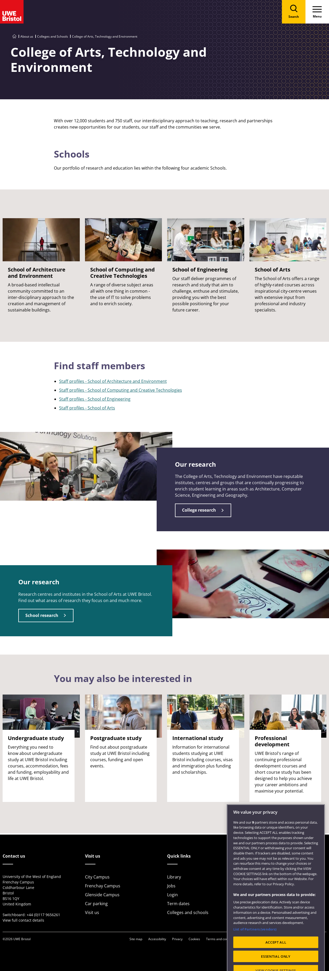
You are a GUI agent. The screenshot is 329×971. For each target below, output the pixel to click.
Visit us (92, 912)
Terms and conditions (221, 939)
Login (172, 895)
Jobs (171, 886)
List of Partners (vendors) (254, 944)
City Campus (97, 877)
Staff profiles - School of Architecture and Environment (113, 381)
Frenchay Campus (102, 886)
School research (41, 615)
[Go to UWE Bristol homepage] (14, 36)
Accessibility (157, 939)
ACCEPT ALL (275, 957)
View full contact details (23, 920)
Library (174, 877)
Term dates (178, 903)
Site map (135, 939)
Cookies (194, 939)
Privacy (177, 939)
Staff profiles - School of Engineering (95, 399)
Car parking (96, 903)
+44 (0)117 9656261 (43, 914)
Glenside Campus (102, 895)
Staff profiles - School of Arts (87, 408)
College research (199, 510)
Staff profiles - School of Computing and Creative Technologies (120, 390)
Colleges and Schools (52, 36)
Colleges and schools (187, 912)
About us (26, 36)
